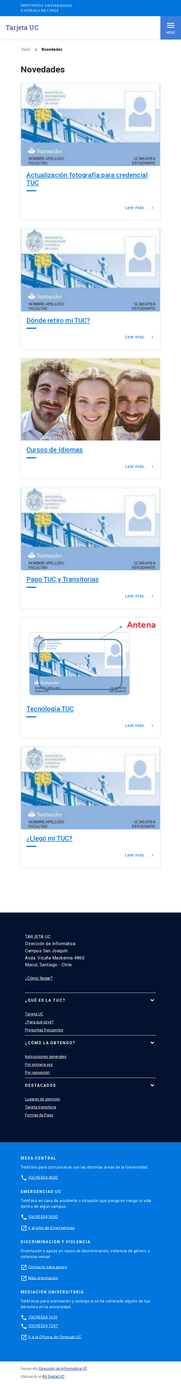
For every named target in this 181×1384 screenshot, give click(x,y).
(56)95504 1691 (43, 1317)
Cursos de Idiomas (54, 450)
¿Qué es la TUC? (45, 1000)
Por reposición (37, 1072)
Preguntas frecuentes (44, 1030)
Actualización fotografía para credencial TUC (86, 179)
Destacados (40, 1085)
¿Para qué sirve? (39, 1022)
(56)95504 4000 (43, 1177)
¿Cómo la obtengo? (50, 1043)
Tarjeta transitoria (40, 1107)
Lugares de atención (42, 1099)
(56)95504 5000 (43, 1216)
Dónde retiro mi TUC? (58, 320)
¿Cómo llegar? (39, 978)
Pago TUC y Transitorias (62, 579)
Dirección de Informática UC (63, 1368)
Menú (170, 28)
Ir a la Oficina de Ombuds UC (54, 1337)
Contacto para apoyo (47, 1267)
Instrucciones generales (45, 1056)
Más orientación (43, 1278)
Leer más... (140, 208)
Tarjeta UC (34, 1014)
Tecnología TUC (50, 709)
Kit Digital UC (53, 1376)
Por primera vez (39, 1064)
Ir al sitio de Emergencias (51, 1227)
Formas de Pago (39, 1115)
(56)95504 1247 (43, 1326)
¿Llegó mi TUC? (49, 838)
